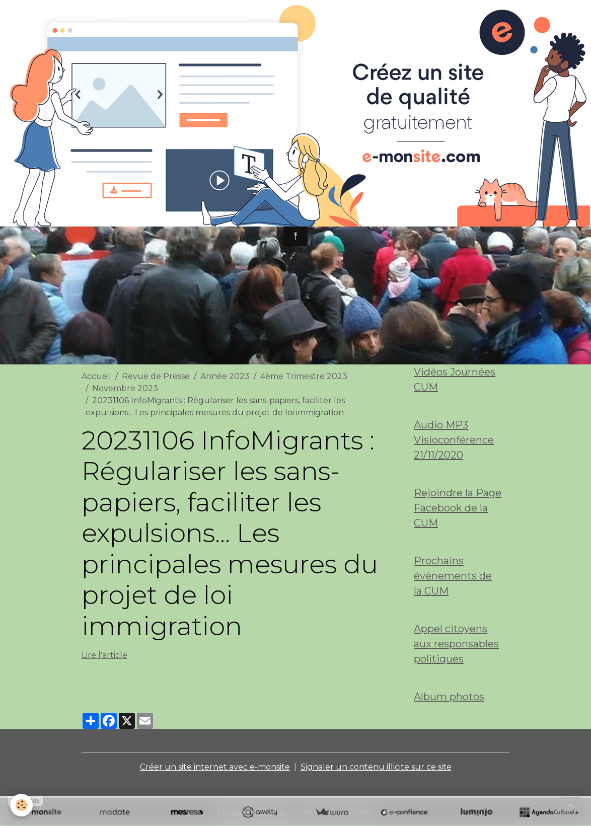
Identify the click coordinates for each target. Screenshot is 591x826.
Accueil (96, 376)
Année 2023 (225, 376)
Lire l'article (104, 655)
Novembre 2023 (125, 388)
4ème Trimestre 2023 (303, 376)
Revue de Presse (156, 376)
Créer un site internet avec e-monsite (215, 767)
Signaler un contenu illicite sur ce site (376, 767)
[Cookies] (21, 805)
